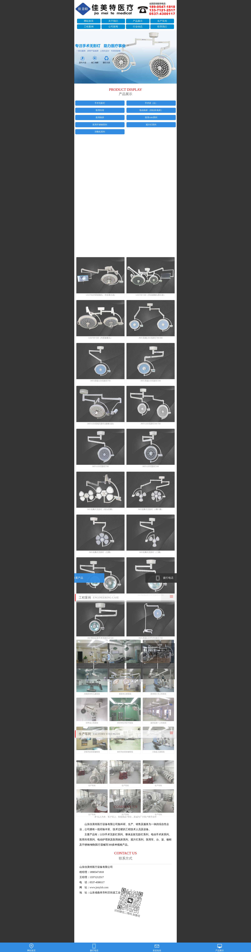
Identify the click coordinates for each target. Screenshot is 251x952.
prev (78, 57)
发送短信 (156, 948)
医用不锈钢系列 (100, 125)
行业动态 (137, 26)
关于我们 (113, 21)
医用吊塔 (100, 110)
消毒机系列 (100, 132)
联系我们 (162, 26)
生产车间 (162, 21)
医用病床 (100, 117)
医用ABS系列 (151, 117)
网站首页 (88, 21)
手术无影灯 (100, 103)
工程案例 (88, 26)
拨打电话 (94, 948)
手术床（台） (151, 103)
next (172, 57)
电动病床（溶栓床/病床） (151, 110)
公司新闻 (113, 26)
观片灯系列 (151, 125)
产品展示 (137, 21)
